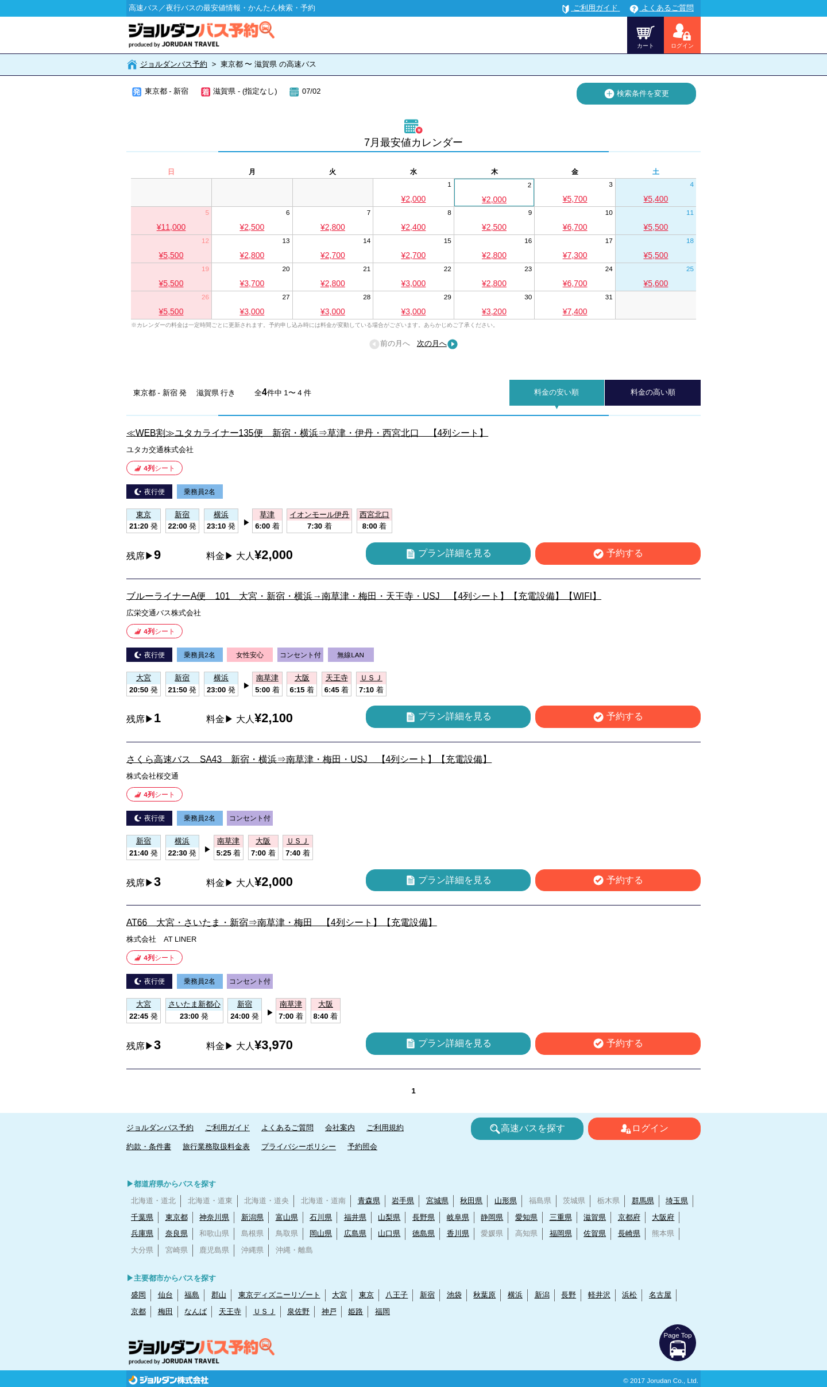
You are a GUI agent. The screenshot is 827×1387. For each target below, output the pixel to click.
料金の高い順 (653, 392)
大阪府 (663, 1217)
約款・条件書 (148, 1146)
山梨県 (389, 1217)
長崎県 (629, 1233)
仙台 (165, 1294)
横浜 (515, 1294)
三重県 (561, 1217)
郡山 (218, 1294)
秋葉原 (484, 1294)
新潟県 (252, 1217)
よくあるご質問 (287, 1127)
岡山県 (321, 1233)
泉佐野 (298, 1311)
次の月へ (437, 344)
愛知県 (526, 1217)
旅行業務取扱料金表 (216, 1146)
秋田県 (471, 1200)
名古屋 (660, 1294)
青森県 (369, 1200)
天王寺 (230, 1311)
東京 (366, 1294)
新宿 (427, 1294)
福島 (191, 1294)
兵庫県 (142, 1233)
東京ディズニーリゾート (279, 1294)
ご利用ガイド (227, 1127)
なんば (195, 1311)
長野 (568, 1294)
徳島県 (423, 1233)
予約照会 (362, 1146)
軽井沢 (599, 1294)
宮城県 (437, 1200)
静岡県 (492, 1217)
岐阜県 (458, 1217)
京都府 (629, 1217)
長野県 (423, 1217)
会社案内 (340, 1127)
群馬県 (643, 1200)
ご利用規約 (385, 1127)
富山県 (287, 1217)
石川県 (321, 1217)
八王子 (396, 1294)
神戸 (329, 1311)
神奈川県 (214, 1217)
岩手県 (403, 1200)
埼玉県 (677, 1200)
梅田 (165, 1311)
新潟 (542, 1294)
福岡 (382, 1311)
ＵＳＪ (264, 1311)
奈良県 (176, 1233)
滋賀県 (594, 1217)
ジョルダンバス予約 (173, 64)
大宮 (339, 1294)
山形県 (505, 1200)
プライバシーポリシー (298, 1146)
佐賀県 (594, 1233)
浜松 (629, 1294)
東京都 (176, 1217)
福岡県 (561, 1233)
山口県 (389, 1233)
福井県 (355, 1217)
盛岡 (138, 1294)
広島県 (355, 1233)
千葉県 (142, 1217)
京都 (138, 1311)
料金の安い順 (556, 392)
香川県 (458, 1233)
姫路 (355, 1311)
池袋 (454, 1294)
